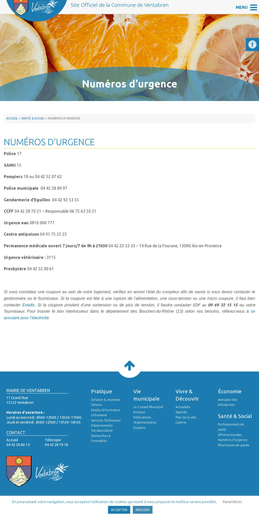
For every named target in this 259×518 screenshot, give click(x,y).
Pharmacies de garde (233, 445)
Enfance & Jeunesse (105, 399)
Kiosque (139, 412)
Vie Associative (102, 430)
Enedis (28, 305)
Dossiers (139, 427)
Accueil (12, 118)
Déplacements (102, 425)
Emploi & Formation (105, 410)
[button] (252, 44)
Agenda (181, 412)
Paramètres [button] (232, 502)
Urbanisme (99, 415)
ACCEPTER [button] (119, 509)
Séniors (96, 404)
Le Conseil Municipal (148, 407)
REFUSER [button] (142, 509)
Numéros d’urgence (232, 439)
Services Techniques (105, 420)
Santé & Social (33, 118)
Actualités (183, 407)
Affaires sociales (230, 434)
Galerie (181, 422)
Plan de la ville (186, 417)
